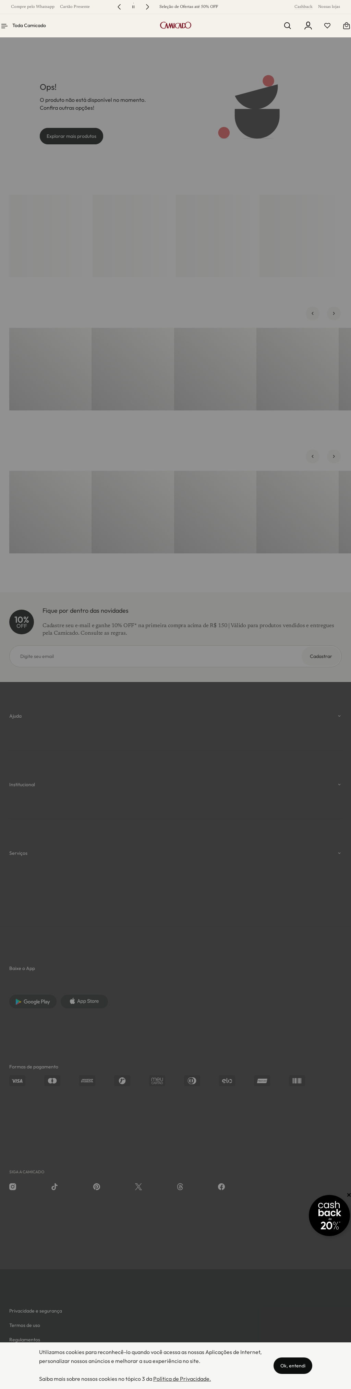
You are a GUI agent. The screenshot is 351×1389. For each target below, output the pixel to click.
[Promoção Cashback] (319, 1215)
